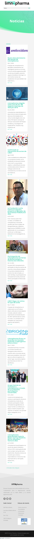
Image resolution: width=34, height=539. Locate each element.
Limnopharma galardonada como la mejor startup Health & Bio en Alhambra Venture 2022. (16, 438)
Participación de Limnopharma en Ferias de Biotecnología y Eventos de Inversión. (17, 258)
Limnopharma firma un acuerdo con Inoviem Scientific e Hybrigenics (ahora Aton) (17, 341)
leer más (10, 82)
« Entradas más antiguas (12, 468)
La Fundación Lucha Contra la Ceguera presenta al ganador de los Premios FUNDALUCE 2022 (17, 211)
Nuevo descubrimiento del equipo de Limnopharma (16, 59)
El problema (21, 509)
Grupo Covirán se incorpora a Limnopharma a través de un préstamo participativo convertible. (16, 388)
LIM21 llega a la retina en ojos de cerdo (16, 301)
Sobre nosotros (22, 507)
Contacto (20, 515)
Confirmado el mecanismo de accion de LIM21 (17, 151)
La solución (21, 511)
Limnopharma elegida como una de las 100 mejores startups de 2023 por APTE (16, 105)
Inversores (21, 513)
